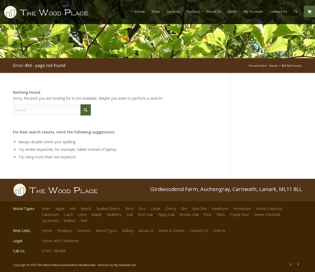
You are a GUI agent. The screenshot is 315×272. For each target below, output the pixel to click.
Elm (184, 208)
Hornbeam (242, 208)
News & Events (171, 230)
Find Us (219, 230)
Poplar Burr (239, 214)
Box (142, 208)
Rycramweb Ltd (125, 265)
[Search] (296, 11)
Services (84, 230)
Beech (86, 208)
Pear (207, 214)
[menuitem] (140, 11)
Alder (46, 208)
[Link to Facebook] (298, 264)
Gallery (127, 230)
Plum (220, 214)
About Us (146, 230)
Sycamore (50, 220)
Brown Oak (189, 214)
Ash (73, 208)
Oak (129, 214)
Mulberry (114, 214)
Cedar (155, 208)
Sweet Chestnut (267, 214)
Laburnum (50, 214)
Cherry (170, 208)
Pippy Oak (166, 214)
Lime (82, 214)
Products (64, 230)
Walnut (69, 220)
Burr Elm (199, 208)
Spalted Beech (108, 208)
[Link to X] (290, 264)
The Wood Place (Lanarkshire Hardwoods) (66, 265)
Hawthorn (220, 208)
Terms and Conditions (60, 240)
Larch (68, 214)
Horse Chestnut (269, 208)
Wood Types (106, 230)
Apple (60, 208)
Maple (96, 214)
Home (47, 230)
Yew (83, 220)
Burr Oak (145, 214)
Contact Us (198, 230)
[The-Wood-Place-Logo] (55, 14)
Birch (129, 208)
